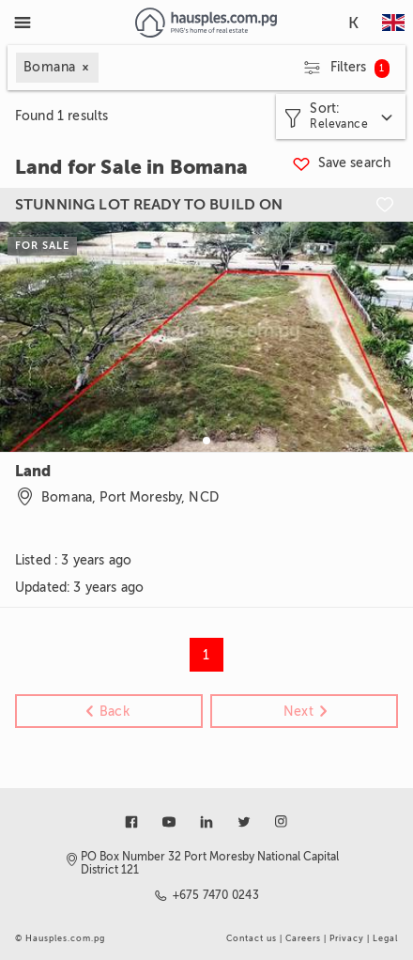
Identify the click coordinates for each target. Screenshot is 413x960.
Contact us (251, 938)
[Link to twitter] (244, 822)
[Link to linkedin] (206, 822)
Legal (385, 938)
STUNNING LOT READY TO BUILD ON (149, 204)
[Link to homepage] (206, 23)
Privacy (346, 938)
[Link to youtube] (169, 822)
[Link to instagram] (281, 822)
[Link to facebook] (131, 822)
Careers (303, 938)
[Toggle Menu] (22, 22)
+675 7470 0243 (216, 895)
